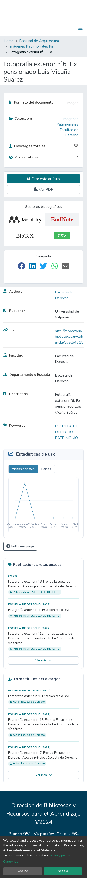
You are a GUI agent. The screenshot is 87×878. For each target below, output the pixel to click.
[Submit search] (56, 30)
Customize (10, 861)
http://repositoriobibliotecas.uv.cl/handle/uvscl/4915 (69, 336)
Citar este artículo (43, 178)
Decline (22, 871)
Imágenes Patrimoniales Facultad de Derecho (32, 46)
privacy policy (60, 855)
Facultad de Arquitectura (39, 40)
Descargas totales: (27, 146)
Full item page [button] (20, 546)
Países (46, 469)
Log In (66, 29)
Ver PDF (43, 189)
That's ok (63, 871)
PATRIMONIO (66, 437)
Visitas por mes (23, 469)
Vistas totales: (24, 157)
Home (9, 40)
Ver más (43, 660)
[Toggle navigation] (80, 29)
